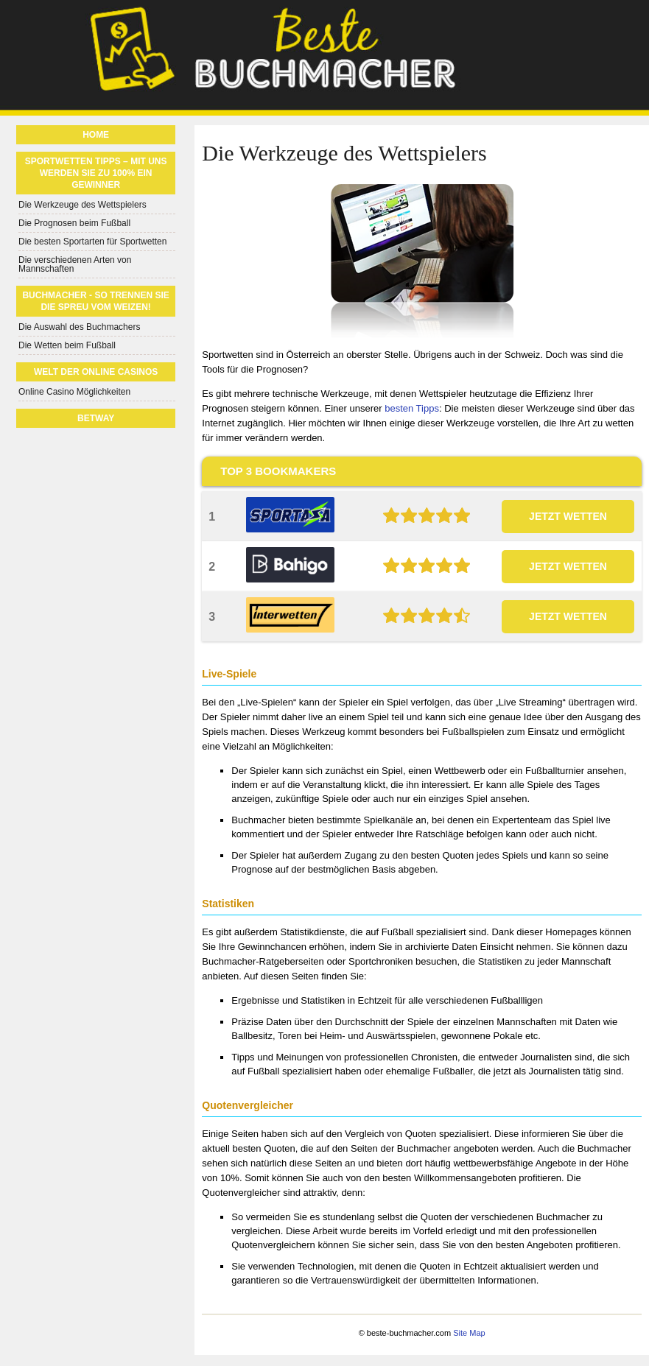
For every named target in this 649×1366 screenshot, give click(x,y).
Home (96, 135)
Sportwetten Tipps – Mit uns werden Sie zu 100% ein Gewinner (96, 173)
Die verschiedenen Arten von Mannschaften (74, 264)
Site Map (469, 1332)
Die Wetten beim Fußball (67, 345)
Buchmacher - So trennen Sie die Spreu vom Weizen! (95, 301)
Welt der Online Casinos (96, 372)
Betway (95, 418)
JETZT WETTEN (568, 516)
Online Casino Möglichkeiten (74, 392)
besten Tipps (412, 408)
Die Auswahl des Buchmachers (79, 327)
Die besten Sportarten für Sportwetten (92, 241)
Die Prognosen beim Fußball (74, 223)
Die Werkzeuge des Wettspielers (82, 205)
